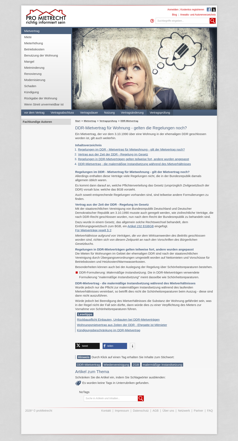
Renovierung (33, 73)
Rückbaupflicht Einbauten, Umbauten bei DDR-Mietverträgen (118, 319)
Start (77, 121)
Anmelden (172, 9)
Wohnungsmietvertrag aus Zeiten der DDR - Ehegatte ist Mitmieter (122, 325)
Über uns (168, 410)
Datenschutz (141, 410)
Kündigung (31, 92)
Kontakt (106, 410)
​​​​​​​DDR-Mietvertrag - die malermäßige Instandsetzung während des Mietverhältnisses (134, 164)
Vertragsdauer (89, 112)
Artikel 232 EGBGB (140, 226)
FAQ (210, 410)
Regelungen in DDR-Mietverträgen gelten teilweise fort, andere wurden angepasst (133, 159)
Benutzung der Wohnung (41, 55)
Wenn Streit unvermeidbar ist (44, 104)
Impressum (122, 410)
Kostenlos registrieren (192, 9)
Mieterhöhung (33, 43)
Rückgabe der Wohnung (40, 98)
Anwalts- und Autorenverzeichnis (198, 14)
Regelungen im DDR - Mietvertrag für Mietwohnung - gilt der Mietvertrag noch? (131, 149)
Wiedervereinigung (116, 364)
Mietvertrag (32, 31)
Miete (28, 37)
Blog (174, 14)
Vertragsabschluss (62, 112)
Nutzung (109, 112)
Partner (198, 410)
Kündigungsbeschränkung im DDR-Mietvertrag (108, 330)
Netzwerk (184, 410)
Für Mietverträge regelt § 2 (93, 230)
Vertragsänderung (132, 112)
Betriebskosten (34, 49)
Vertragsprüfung (160, 112)
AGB (156, 410)
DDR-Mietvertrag (129, 121)
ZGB (136, 364)
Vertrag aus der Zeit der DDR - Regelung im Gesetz (113, 154)
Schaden (30, 86)
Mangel (29, 61)
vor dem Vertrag (34, 112)
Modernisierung (34, 80)
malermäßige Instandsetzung (162, 364)
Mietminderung (34, 67)
